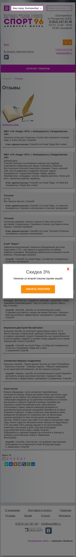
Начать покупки (38, 289)
